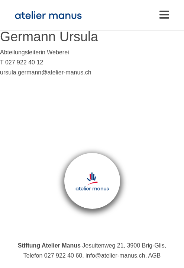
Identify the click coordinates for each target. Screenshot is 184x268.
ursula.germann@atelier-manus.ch (45, 72)
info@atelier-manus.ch (115, 255)
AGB (154, 255)
